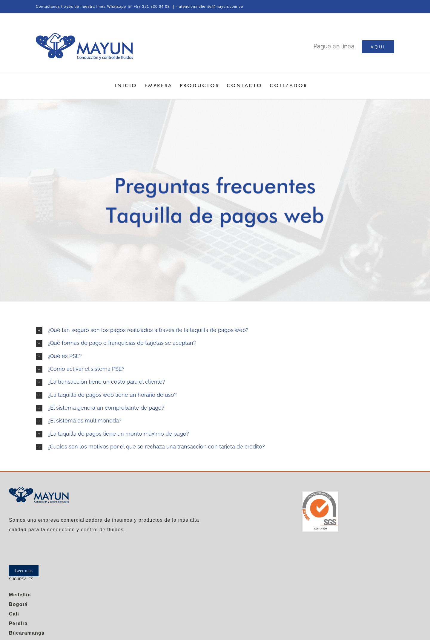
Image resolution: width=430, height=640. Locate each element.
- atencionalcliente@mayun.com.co (209, 6)
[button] (215, 330)
